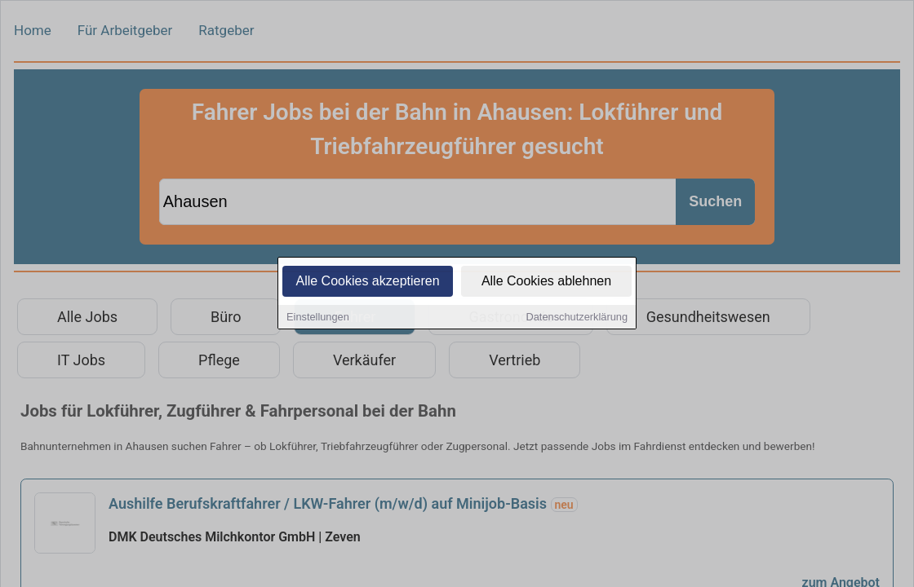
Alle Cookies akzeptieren (367, 282)
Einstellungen (317, 317)
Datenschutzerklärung (577, 317)
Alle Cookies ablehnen (546, 282)
